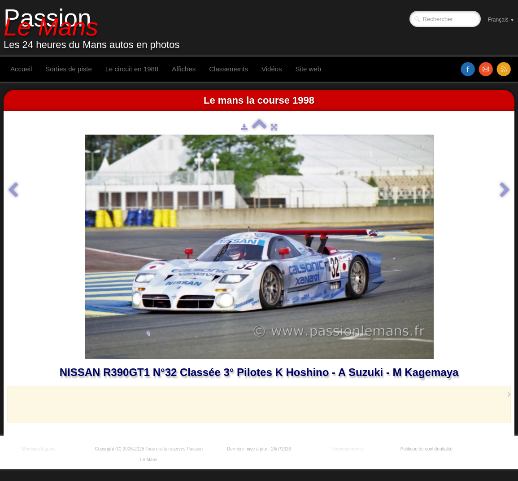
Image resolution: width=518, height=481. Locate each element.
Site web (309, 69)
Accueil (21, 69)
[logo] (95, 28)
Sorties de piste (68, 69)
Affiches (184, 69)
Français (501, 20)
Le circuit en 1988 (131, 69)
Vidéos (271, 69)
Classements (228, 69)
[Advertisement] (256, 404)
